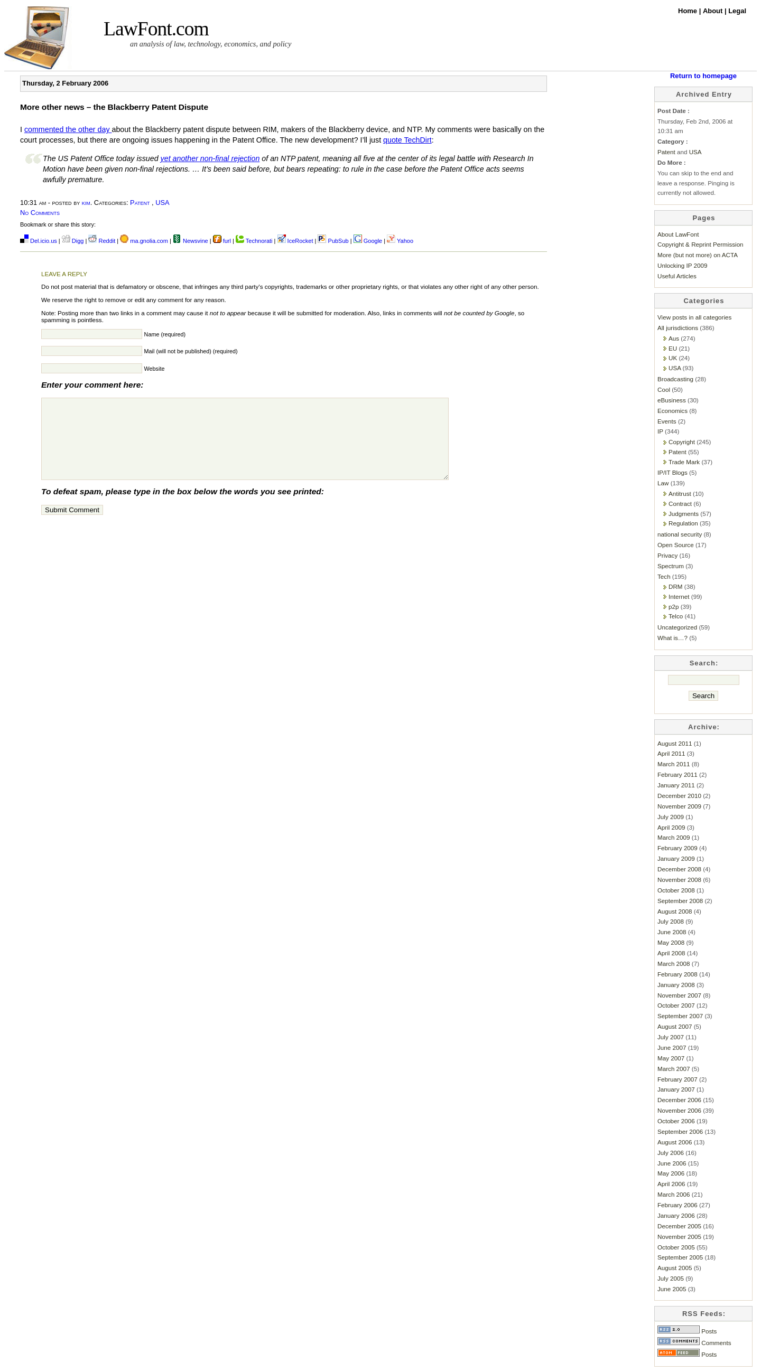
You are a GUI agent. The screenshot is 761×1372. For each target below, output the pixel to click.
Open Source (675, 544)
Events (666, 421)
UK (673, 357)
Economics (672, 410)
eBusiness (671, 400)
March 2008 (673, 963)
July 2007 (670, 1036)
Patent (140, 202)
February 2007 (677, 1079)
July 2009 (670, 816)
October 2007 (676, 1005)
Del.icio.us (38, 241)
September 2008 (680, 900)
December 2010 (679, 795)
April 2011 (671, 753)
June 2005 (671, 1288)
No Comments (40, 213)
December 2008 (679, 869)
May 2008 (670, 942)
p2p (674, 606)
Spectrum (670, 565)
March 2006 (673, 1194)
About (714, 11)
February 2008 (677, 974)
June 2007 (671, 1047)
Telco (676, 616)
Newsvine (190, 241)
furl (223, 241)
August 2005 (674, 1267)
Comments (694, 1342)
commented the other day (68, 129)
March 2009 (673, 837)
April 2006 (671, 1183)
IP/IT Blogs (672, 472)
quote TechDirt (407, 140)
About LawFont (678, 234)
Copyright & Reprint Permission (700, 244)
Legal (737, 11)
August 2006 (674, 1142)
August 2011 (674, 743)
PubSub (333, 241)
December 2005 (679, 1226)
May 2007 (670, 1058)
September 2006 (680, 1131)
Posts (687, 1331)
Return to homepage (703, 76)
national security (679, 534)
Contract (680, 503)
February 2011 (677, 774)
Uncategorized (677, 627)
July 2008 (670, 921)
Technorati (254, 241)
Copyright (682, 441)
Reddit (101, 241)
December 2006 (679, 1099)
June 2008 (671, 931)
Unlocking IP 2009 (682, 265)
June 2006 (671, 1163)
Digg (73, 241)
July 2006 (670, 1152)
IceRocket (296, 241)
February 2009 (677, 847)
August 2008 (674, 911)
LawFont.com (156, 29)
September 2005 (680, 1257)
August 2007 (674, 1026)
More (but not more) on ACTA (697, 254)
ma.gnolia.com (144, 241)
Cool (663, 389)
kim (86, 202)
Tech (664, 576)
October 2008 (676, 890)
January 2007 (676, 1089)
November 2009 (679, 806)
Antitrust (680, 493)
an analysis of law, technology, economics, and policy (210, 44)
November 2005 (679, 1236)
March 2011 (673, 763)
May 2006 (670, 1173)
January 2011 (676, 785)
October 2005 (676, 1247)
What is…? (672, 637)
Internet (679, 596)
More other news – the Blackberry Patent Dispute (114, 106)
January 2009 (676, 858)
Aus (674, 338)
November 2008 (679, 879)
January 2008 (676, 984)
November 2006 (679, 1110)
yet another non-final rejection (210, 158)
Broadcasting (675, 378)
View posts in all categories (694, 317)
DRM (676, 586)
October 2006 (676, 1120)
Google (368, 241)
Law (663, 483)
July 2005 (670, 1278)
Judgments (684, 513)
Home (688, 11)
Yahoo (400, 241)
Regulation (683, 523)
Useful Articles (677, 275)
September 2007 (680, 1015)
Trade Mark (684, 461)
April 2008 (671, 953)
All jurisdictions (677, 327)
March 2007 (673, 1068)
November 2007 (679, 995)
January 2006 (676, 1215)
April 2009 (671, 827)
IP (660, 431)
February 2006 (677, 1204)
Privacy (667, 555)
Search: (704, 663)
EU (673, 348)
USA (162, 202)
